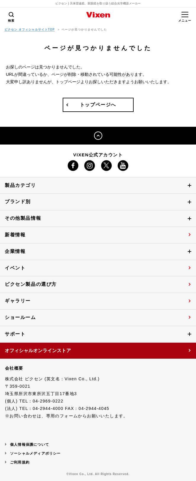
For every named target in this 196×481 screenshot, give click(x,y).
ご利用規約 (20, 462)
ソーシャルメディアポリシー (35, 453)
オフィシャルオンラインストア (38, 350)
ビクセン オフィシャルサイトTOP (29, 29)
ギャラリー (18, 300)
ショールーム (20, 317)
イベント (15, 267)
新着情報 (15, 234)
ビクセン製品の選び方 (31, 284)
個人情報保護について (29, 444)
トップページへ (98, 104)
